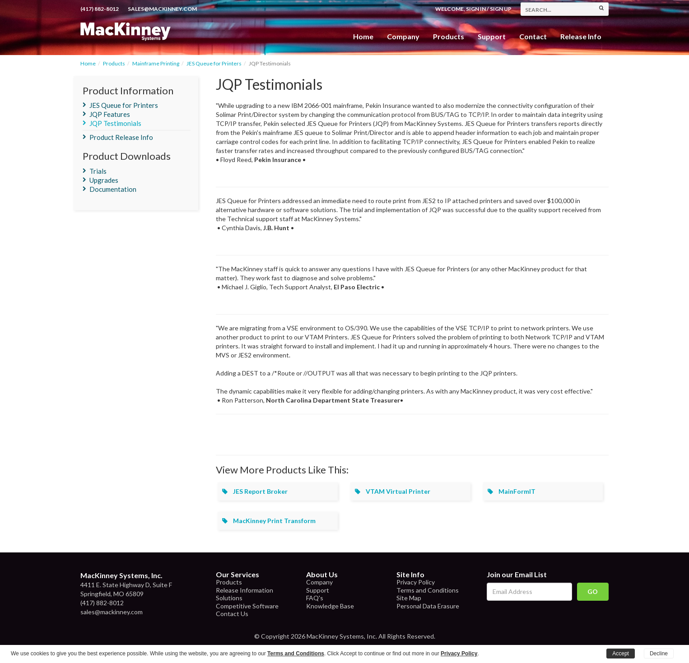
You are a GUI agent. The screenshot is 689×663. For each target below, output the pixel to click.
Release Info (580, 36)
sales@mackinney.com (162, 8)
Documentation (112, 189)
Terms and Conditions (427, 590)
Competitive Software (247, 606)
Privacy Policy (415, 582)
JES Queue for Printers (214, 63)
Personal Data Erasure (427, 606)
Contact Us (232, 613)
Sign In (476, 8)
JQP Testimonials (115, 123)
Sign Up (501, 8)
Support (492, 36)
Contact (533, 36)
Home (363, 36)
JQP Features (109, 114)
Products (114, 63)
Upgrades (103, 180)
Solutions (229, 598)
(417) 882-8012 (99, 8)
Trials (98, 171)
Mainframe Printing (155, 63)
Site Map (408, 598)
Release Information (244, 590)
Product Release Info (121, 137)
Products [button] (448, 36)
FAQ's (314, 598)
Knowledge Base (330, 606)
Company (403, 36)
